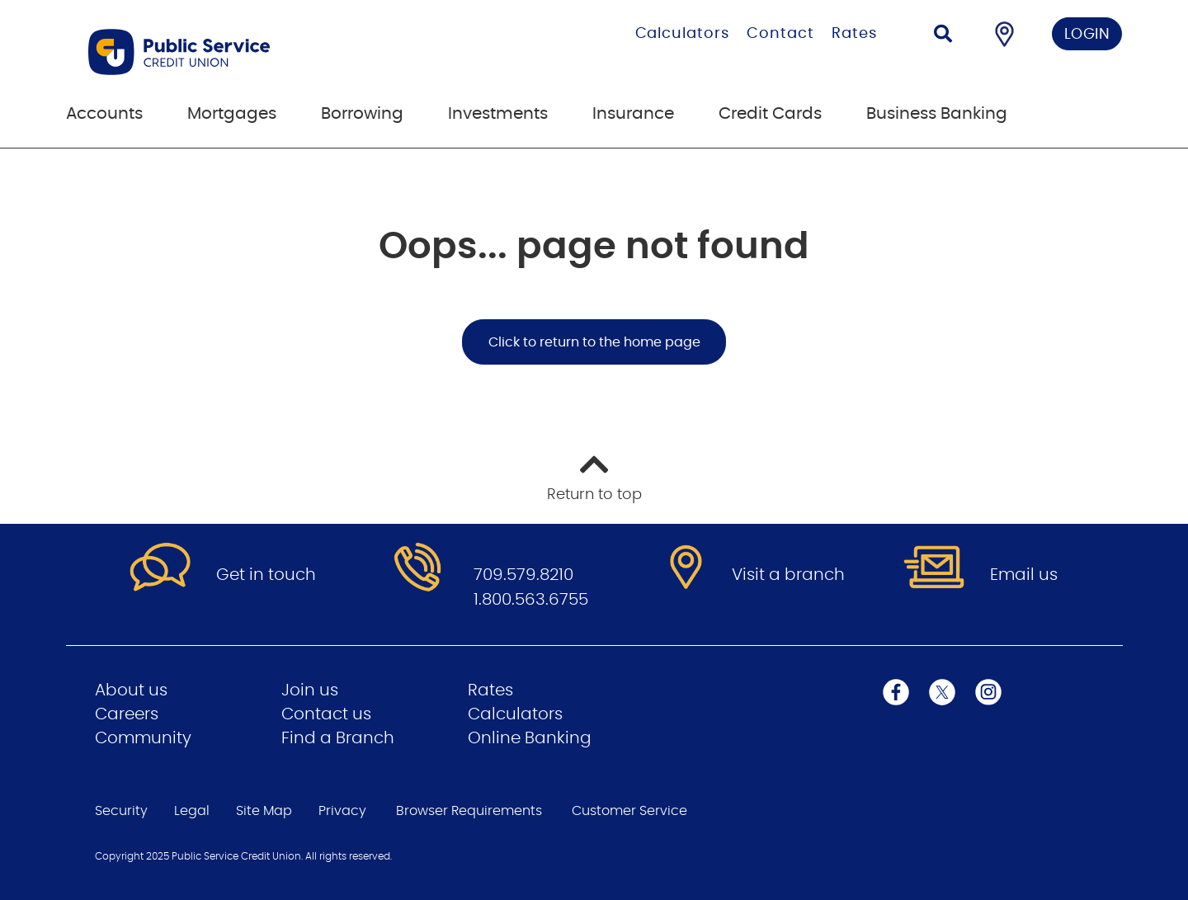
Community (143, 738)
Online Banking (530, 738)
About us (131, 690)
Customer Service (629, 811)
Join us (309, 690)
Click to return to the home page (594, 342)
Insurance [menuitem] (633, 114)
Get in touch (266, 575)
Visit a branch (788, 575)
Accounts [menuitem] (104, 114)
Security (121, 811)
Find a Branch (337, 738)
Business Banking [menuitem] (936, 114)
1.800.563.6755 (531, 599)
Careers (126, 714)
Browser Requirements (469, 811)
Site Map (264, 811)
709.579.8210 (523, 575)
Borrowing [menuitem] (362, 114)
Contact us (326, 714)
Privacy (342, 811)
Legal (192, 811)
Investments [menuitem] (498, 114)
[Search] (943, 36)
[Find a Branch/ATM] (1004, 33)
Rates (854, 33)
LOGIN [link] (1087, 34)
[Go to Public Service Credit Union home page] (262, 52)
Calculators (682, 33)
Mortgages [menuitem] (231, 114)
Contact (780, 33)
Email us (1024, 575)
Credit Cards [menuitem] (770, 114)
